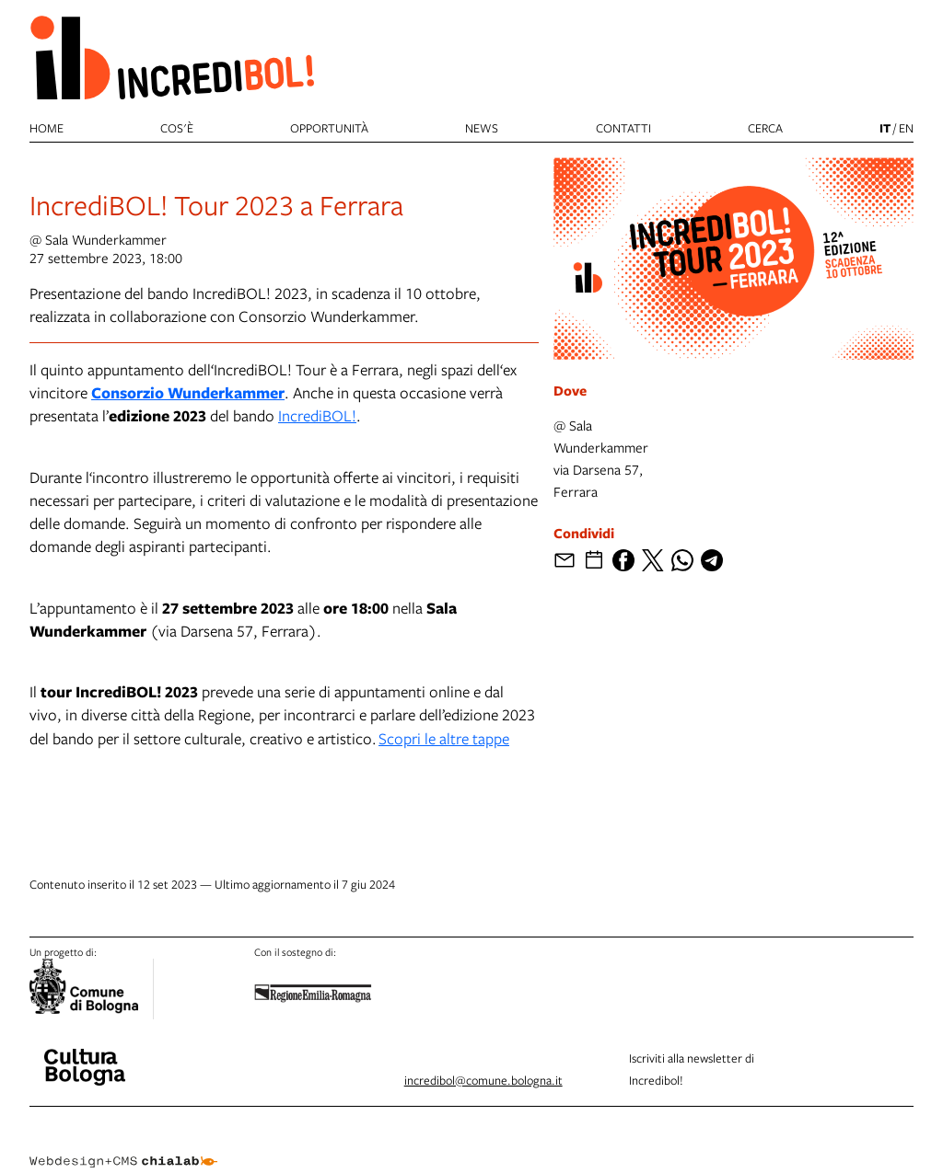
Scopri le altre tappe (443, 738)
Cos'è (176, 128)
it (885, 128)
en (906, 128)
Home (46, 128)
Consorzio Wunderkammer (188, 392)
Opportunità (329, 128)
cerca (765, 128)
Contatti (623, 128)
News (481, 128)
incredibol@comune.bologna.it (483, 1080)
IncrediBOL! (317, 415)
